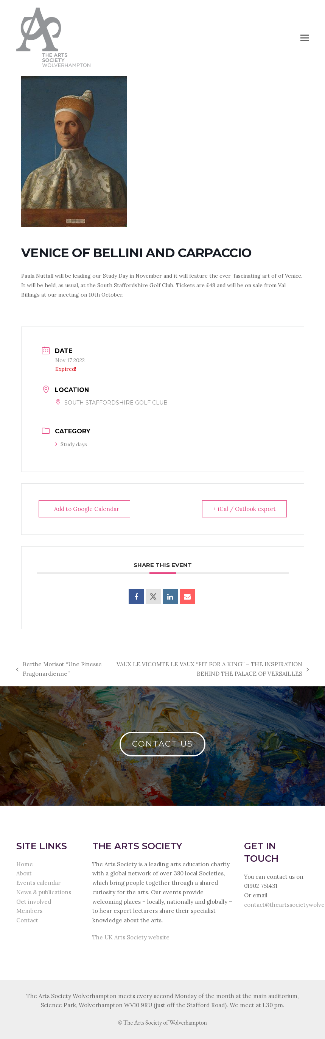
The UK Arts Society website (130, 937)
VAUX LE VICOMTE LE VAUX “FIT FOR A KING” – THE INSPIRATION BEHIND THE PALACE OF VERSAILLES (210, 670)
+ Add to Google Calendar (85, 508)
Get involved (33, 901)
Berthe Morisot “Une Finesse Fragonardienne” (59, 670)
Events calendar (38, 882)
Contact (27, 920)
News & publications (43, 892)
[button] (304, 37)
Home (24, 864)
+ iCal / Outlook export (244, 508)
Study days (71, 444)
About (24, 873)
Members (29, 910)
